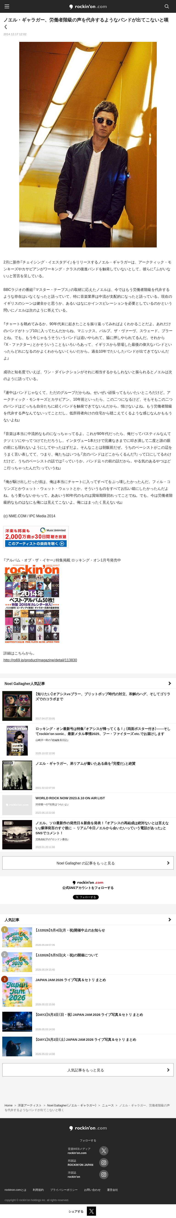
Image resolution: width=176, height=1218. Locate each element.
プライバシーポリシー (64, 1190)
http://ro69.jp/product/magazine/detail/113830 (40, 660)
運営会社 (112, 1190)
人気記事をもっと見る (85, 1070)
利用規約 (38, 1190)
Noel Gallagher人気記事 (25, 683)
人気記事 (12, 919)
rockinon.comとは (15, 1190)
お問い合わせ (92, 1190)
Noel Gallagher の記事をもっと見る (86, 863)
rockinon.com (88, 7)
